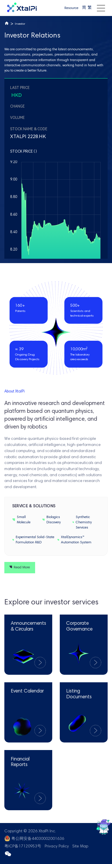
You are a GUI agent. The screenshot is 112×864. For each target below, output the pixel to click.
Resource (71, 8)
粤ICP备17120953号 (22, 847)
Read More (19, 567)
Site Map (80, 847)
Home (6, 24)
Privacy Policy (57, 847)
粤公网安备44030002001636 (37, 839)
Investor (20, 24)
